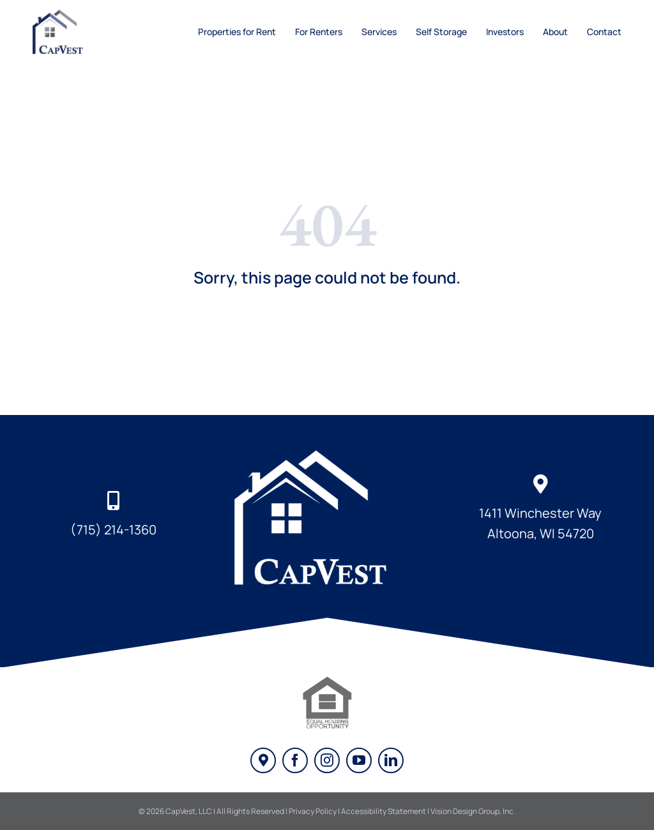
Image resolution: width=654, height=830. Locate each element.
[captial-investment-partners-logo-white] (327, 452)
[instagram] (327, 760)
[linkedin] (391, 760)
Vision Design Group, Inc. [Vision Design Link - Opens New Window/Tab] (472, 811)
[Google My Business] (263, 760)
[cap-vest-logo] (63, 15)
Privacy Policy (313, 811)
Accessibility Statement (383, 811)
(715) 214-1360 (113, 529)
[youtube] (359, 760)
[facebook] (295, 760)
